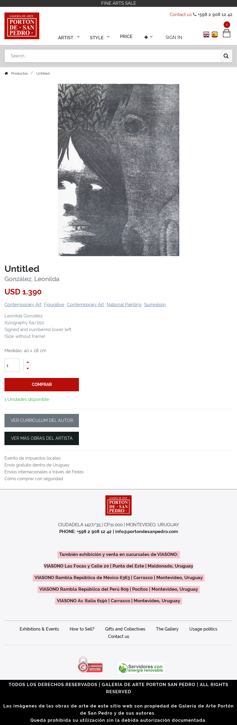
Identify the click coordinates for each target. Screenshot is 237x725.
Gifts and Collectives (125, 629)
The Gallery (167, 629)
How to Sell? (82, 629)
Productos (19, 73)
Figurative (54, 304)
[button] (146, 36)
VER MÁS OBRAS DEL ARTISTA (42, 438)
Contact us (181, 14)
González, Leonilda (32, 279)
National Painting (124, 304)
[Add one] (27, 362)
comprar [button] (42, 384)
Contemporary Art (22, 304)
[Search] (226, 54)
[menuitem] (126, 36)
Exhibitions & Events (39, 629)
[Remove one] (27, 368)
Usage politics (203, 629)
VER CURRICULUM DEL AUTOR (42, 420)
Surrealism (155, 304)
